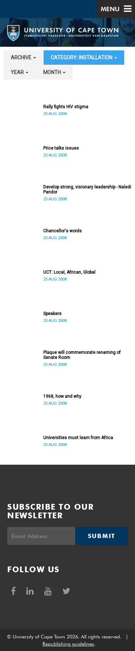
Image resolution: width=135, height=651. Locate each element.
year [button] (19, 72)
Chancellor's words (62, 230)
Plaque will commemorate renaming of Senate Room (82, 355)
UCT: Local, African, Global (69, 272)
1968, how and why (62, 396)
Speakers (52, 313)
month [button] (54, 72)
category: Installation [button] (84, 57)
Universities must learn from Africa (78, 437)
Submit (101, 536)
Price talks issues (61, 148)
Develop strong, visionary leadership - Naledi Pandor (87, 190)
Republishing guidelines (68, 644)
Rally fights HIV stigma (65, 106)
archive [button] (23, 57)
